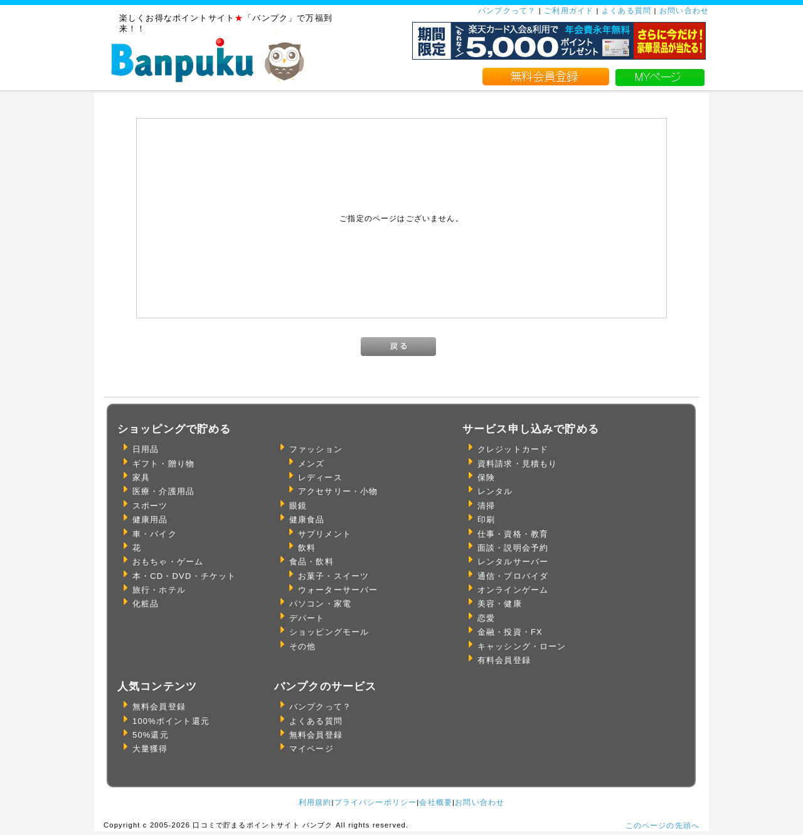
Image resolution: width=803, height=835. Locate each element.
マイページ (311, 748)
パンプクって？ (507, 10)
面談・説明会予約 (512, 547)
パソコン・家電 (320, 603)
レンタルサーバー (512, 561)
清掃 (486, 505)
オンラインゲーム (512, 590)
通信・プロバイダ (512, 576)
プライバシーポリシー (375, 802)
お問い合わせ (684, 10)
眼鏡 (298, 505)
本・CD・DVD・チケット (184, 576)
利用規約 (315, 802)
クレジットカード (512, 449)
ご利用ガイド (568, 10)
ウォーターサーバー (338, 590)
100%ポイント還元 (171, 721)
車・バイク (154, 534)
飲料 (307, 547)
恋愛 (486, 618)
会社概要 (435, 802)
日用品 (145, 449)
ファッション (316, 449)
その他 (302, 646)
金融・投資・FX (510, 632)
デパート (307, 618)
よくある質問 (626, 10)
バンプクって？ (320, 706)
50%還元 (150, 735)
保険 (486, 477)
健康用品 (150, 519)
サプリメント (324, 534)
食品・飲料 (311, 561)
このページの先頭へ (662, 825)
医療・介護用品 (163, 491)
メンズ (311, 463)
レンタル (495, 491)
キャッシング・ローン (521, 646)
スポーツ (150, 505)
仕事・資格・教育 (512, 534)
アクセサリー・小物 (338, 491)
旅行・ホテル (159, 590)
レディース (320, 477)
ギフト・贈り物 (163, 463)
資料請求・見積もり (517, 463)
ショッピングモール (329, 632)
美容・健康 (499, 603)
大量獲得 (150, 748)
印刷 (486, 519)
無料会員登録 (159, 706)
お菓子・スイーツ (333, 576)
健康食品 (307, 519)
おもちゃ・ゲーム (167, 561)
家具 (141, 477)
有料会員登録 (504, 660)
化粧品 (145, 603)
